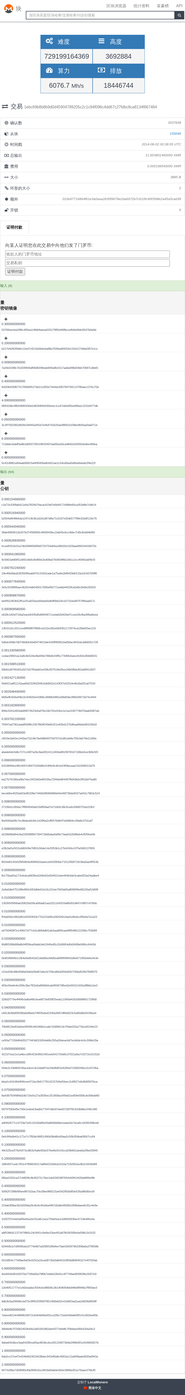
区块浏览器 (116, 6)
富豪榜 (163, 6)
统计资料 (141, 6)
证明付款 (14, 227)
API (179, 6)
